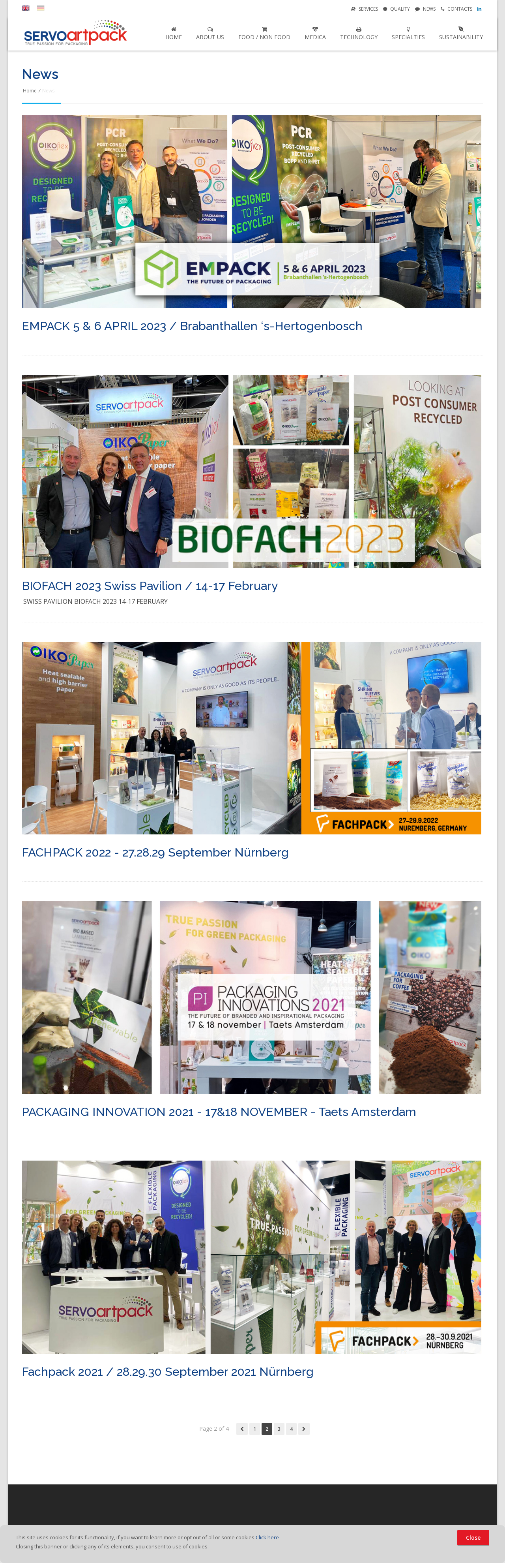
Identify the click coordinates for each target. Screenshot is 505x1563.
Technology (359, 33)
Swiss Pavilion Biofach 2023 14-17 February (95, 601)
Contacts (456, 9)
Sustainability (461, 33)
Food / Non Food (264, 33)
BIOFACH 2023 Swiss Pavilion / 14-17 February (150, 586)
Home (173, 33)
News (425, 9)
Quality (396, 9)
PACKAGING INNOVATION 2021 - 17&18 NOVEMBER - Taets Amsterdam (219, 1112)
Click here (267, 1537)
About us (210, 33)
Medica (315, 33)
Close (473, 1537)
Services (364, 9)
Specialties (408, 33)
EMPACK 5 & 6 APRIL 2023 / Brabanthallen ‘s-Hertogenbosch (192, 326)
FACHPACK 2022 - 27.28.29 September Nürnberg (155, 853)
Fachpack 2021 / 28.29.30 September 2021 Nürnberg (168, 1372)
